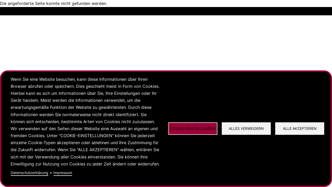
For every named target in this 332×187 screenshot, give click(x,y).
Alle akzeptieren (300, 128)
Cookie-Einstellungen (192, 128)
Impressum (62, 173)
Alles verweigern (246, 128)
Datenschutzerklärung (29, 173)
